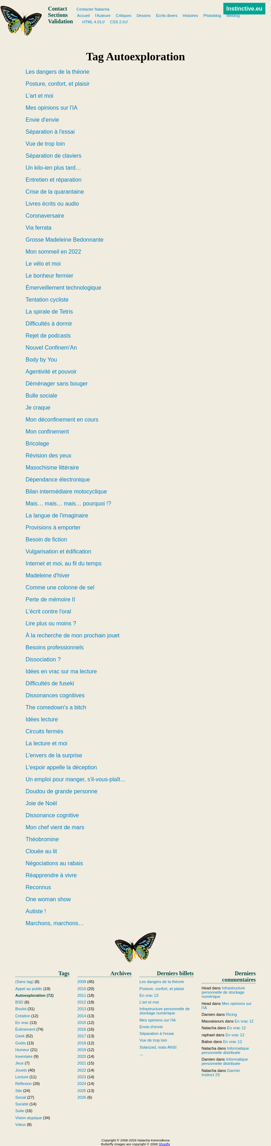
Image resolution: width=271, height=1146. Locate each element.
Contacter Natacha (93, 9)
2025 (81, 1091)
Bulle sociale (41, 396)
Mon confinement (47, 432)
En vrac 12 (244, 1021)
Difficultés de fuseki (49, 683)
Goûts (20, 1043)
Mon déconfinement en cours (61, 420)
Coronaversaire (44, 216)
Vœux (20, 1124)
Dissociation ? (43, 659)
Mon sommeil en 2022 (53, 252)
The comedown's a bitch (55, 707)
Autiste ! (35, 911)
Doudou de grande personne (61, 791)
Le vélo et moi (43, 264)
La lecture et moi (46, 743)
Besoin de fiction (46, 539)
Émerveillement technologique (63, 288)
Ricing (231, 1014)
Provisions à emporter (52, 527)
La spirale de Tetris (49, 312)
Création (22, 1016)
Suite (19, 1111)
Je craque (37, 408)
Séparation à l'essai (49, 132)
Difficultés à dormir (48, 324)
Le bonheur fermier (49, 276)
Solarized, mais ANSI (157, 1047)
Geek (20, 1036)
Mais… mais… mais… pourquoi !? (68, 504)
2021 (81, 1063)
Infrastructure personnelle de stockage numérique (164, 1011)
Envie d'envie (42, 120)
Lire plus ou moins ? (50, 623)
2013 (81, 1009)
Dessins (144, 15)
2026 (81, 1097)
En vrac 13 (148, 995)
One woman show (48, 899)
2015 (81, 1022)
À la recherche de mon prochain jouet (72, 635)
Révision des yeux (48, 456)
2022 (81, 1070)
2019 (81, 1050)
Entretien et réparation (53, 180)
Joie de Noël (41, 803)
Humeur (22, 1050)
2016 (81, 1029)
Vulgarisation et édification (58, 551)
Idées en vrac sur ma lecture (61, 671)
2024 (81, 1083)
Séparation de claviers (53, 156)
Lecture (21, 1077)
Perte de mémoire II (50, 599)
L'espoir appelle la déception (61, 767)
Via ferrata (38, 228)
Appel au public (28, 989)
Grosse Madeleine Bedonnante (64, 240)
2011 (81, 995)
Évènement (25, 1029)
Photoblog (212, 15)
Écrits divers (166, 15)
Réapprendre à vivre (51, 875)
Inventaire (23, 1056)
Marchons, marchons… (54, 923)
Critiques (123, 15)
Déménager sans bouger (56, 384)
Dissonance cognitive (52, 815)
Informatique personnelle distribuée (225, 1050)
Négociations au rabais (54, 863)
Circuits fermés (44, 731)
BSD (19, 1002)
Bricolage (37, 444)
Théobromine (42, 839)
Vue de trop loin (45, 144)
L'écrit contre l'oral (48, 611)
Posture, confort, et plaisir (57, 84)
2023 (81, 1077)
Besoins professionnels (54, 647)
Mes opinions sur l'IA (51, 108)
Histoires (190, 15)
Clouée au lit (41, 851)
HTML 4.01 (92, 22)
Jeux (19, 1063)
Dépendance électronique (57, 480)
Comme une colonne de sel (59, 587)
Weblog (233, 15)
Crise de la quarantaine (54, 192)
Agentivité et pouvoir (51, 372)
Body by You (41, 360)
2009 (81, 982)
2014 (81, 1016)
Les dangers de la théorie (57, 72)
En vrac (22, 1022)
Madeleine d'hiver (47, 575)
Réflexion (23, 1083)
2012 (81, 1002)
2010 (81, 989)
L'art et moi (39, 96)
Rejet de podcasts (48, 336)
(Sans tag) (24, 982)
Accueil (83, 15)
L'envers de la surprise (53, 755)
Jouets (21, 1070)
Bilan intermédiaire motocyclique (66, 492)
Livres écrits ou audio (52, 204)
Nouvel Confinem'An (51, 348)
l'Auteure (102, 15)
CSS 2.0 (117, 22)
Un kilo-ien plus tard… (53, 168)
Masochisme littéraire (52, 468)
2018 (81, 1043)
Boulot (20, 1009)
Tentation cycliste (46, 300)
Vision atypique (28, 1118)
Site (18, 1091)
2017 (81, 1036)
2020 (81, 1056)
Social (20, 1097)
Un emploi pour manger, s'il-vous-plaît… (75, 779)
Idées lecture (41, 719)
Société (21, 1104)
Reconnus (38, 887)
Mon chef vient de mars (54, 827)
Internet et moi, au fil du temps (63, 563)
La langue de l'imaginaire (56, 516)
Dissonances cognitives (54, 695)
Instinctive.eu (244, 9)
